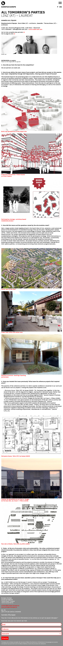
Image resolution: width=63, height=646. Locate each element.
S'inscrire (5, 638)
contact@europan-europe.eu (10, 605)
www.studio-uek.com (35, 29)
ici (24, 32)
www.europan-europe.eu (9, 607)
